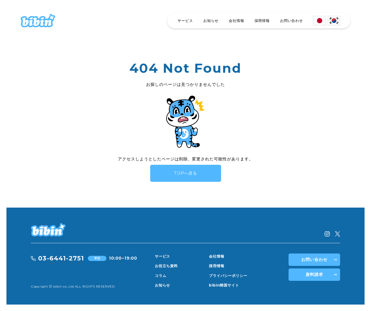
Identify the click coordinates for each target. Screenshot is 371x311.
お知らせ (210, 20)
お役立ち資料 (166, 266)
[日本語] (319, 20)
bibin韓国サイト (224, 285)
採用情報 (262, 20)
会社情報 (236, 20)
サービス (185, 20)
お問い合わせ (291, 20)
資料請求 (314, 274)
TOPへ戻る (185, 173)
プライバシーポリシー (228, 275)
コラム (160, 275)
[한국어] (334, 20)
